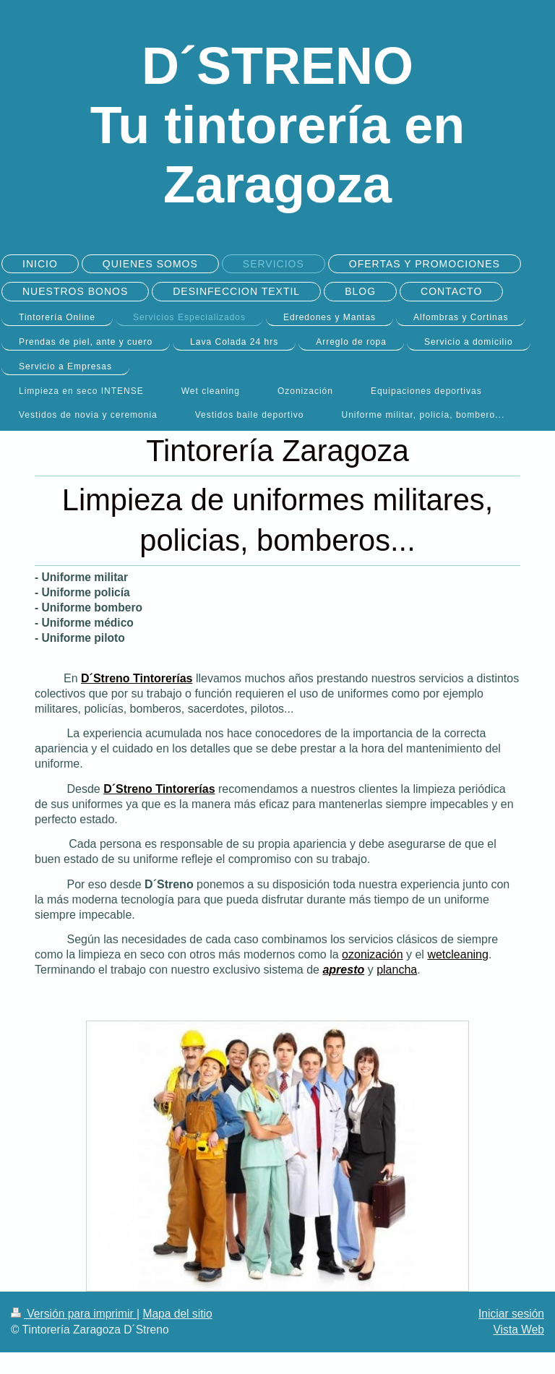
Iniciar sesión (511, 1314)
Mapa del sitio (177, 1314)
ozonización (372, 954)
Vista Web (519, 1329)
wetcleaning (458, 954)
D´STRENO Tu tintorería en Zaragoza (277, 125)
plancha (397, 969)
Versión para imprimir (74, 1314)
